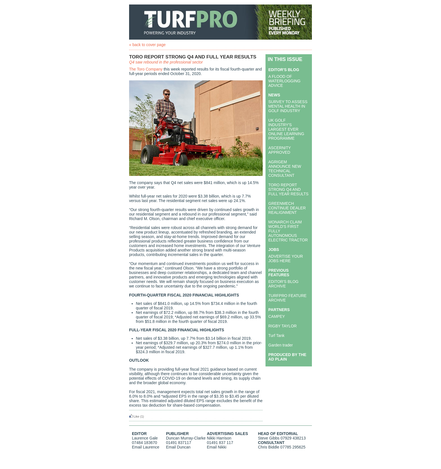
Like (134, 416)
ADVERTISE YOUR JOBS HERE (285, 258)
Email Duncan (178, 447)
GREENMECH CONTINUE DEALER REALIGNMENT (287, 208)
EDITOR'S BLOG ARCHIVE (283, 283)
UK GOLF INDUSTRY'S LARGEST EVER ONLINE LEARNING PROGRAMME (286, 129)
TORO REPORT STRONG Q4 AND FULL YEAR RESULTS (288, 189)
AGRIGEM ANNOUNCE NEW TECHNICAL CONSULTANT (284, 169)
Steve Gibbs (268, 438)
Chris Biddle (268, 447)
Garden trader (280, 345)
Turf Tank (276, 335)
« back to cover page (147, 44)
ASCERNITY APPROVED (279, 150)
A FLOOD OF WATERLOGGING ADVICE (284, 81)
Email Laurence (145, 447)
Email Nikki (216, 447)
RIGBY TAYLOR (282, 326)
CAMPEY (276, 316)
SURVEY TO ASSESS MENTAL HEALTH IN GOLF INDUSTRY (287, 106)
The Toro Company (146, 69)
